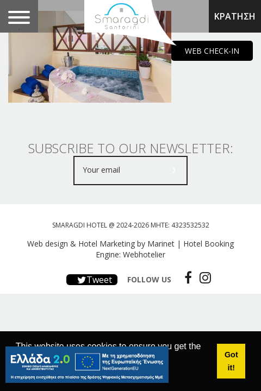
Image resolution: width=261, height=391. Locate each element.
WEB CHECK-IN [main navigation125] (212, 51)
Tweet (92, 279)
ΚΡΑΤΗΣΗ (235, 16)
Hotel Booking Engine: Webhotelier (165, 249)
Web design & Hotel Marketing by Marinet (101, 243)
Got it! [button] (231, 361)
